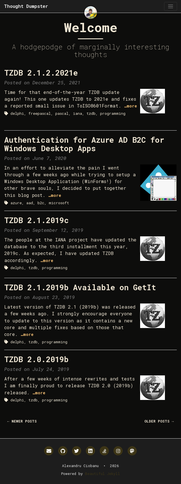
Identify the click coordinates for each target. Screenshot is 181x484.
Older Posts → (159, 421)
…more (130, 106)
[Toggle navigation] (170, 6)
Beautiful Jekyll (102, 473)
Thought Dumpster (26, 6)
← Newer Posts (22, 421)
